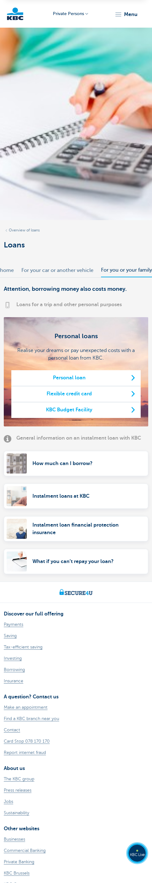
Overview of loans (24, 230)
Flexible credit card (69, 394)
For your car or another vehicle (57, 270)
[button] (126, 14)
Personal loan (69, 378)
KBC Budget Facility (69, 410)
